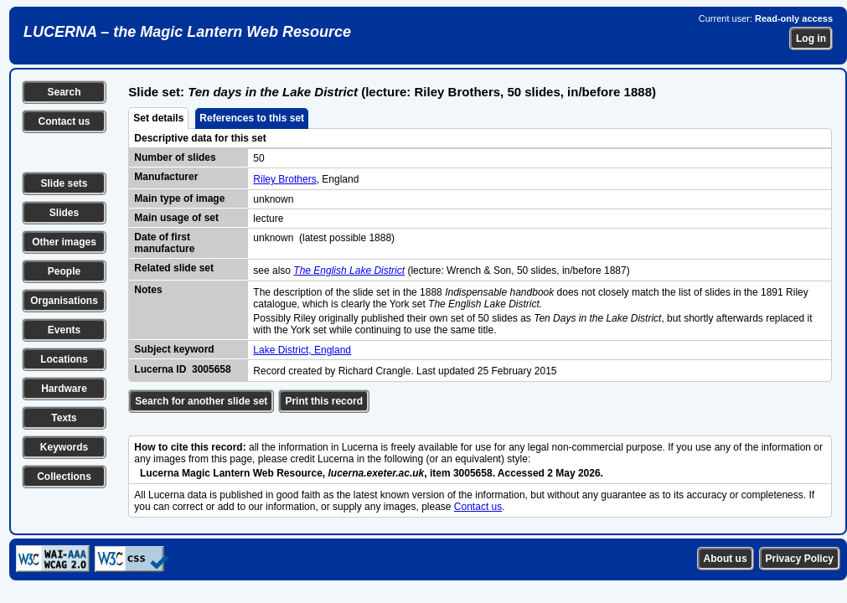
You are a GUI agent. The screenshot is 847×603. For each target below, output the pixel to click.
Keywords (64, 447)
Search (63, 92)
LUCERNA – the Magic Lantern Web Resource (187, 31)
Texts (63, 418)
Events (64, 330)
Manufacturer (166, 177)
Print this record (324, 401)
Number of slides (174, 157)
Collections (64, 476)
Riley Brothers (284, 179)
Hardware (64, 388)
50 (258, 158)
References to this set (251, 118)
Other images (64, 242)
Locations (64, 359)
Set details (158, 118)
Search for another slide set (201, 401)
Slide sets (63, 183)
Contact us (64, 121)
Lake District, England (302, 350)
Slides (64, 213)
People (64, 271)
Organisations (64, 301)
